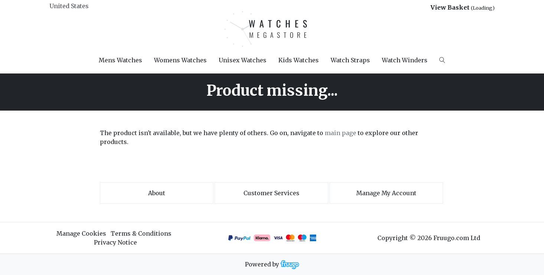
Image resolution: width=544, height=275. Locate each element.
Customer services (271, 193)
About (156, 193)
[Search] (442, 60)
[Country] (81, 6)
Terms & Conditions (141, 233)
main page (340, 133)
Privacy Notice (115, 242)
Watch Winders (404, 60)
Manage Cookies (81, 233)
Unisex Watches (242, 60)
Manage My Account (386, 193)
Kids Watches (298, 60)
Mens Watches (120, 60)
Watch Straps (350, 60)
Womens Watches (180, 60)
